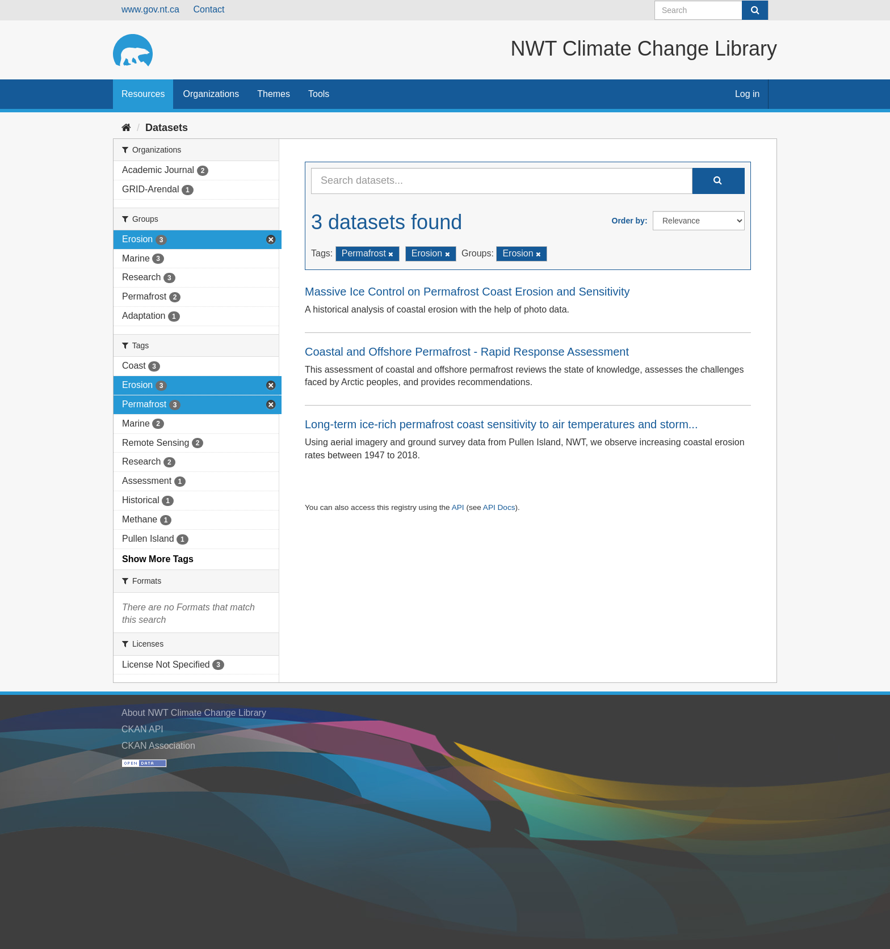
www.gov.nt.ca (150, 9)
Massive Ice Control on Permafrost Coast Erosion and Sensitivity (467, 291)
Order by (628, 220)
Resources (143, 94)
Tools (318, 94)
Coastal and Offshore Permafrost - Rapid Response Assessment (467, 351)
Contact (208, 9)
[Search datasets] (711, 10)
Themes (273, 94)
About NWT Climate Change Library (193, 713)
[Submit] (755, 10)
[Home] (126, 127)
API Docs (499, 507)
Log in (747, 94)
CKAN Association (158, 745)
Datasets (166, 127)
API (458, 507)
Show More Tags (158, 559)
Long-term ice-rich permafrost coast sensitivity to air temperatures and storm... (501, 424)
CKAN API (142, 729)
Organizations (211, 94)
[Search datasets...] (501, 181)
